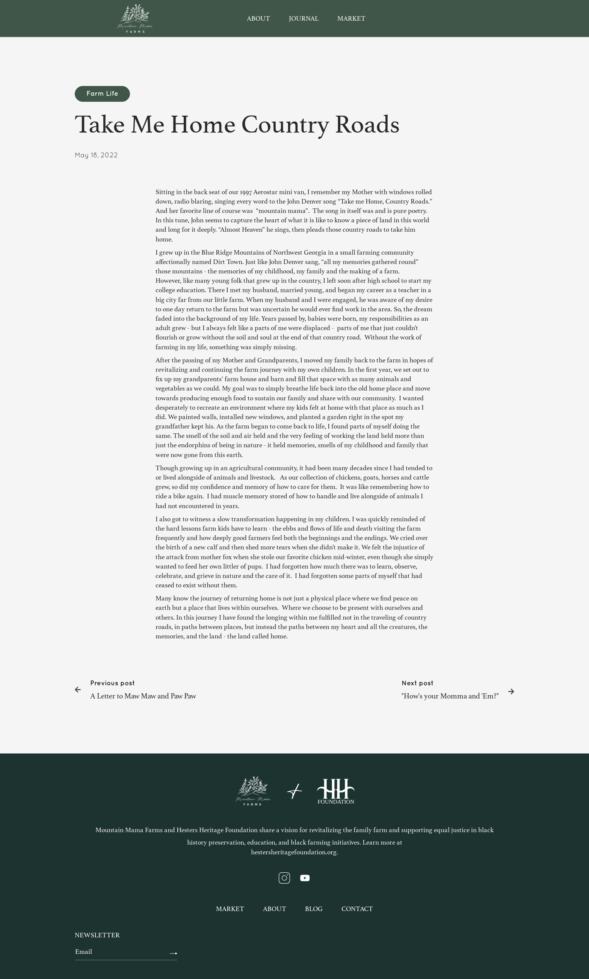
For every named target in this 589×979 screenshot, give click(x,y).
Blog (314, 909)
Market (230, 909)
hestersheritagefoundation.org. (294, 852)
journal (304, 18)
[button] (465, 18)
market (351, 18)
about (258, 18)
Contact (357, 909)
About (274, 909)
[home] (135, 18)
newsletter (97, 935)
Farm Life (102, 94)
